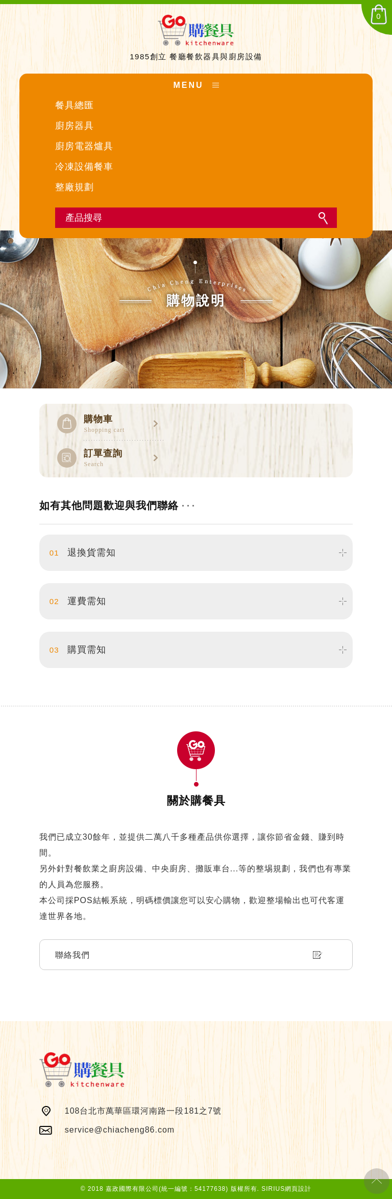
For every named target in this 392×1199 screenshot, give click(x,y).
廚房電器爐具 (84, 146)
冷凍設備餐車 (84, 167)
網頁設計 (298, 1188)
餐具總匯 (74, 105)
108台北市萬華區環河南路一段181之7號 (143, 1110)
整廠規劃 (74, 187)
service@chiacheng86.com (120, 1129)
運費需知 (78, 601)
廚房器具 (74, 126)
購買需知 (78, 650)
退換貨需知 (83, 553)
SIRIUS (273, 1188)
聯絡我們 (72, 955)
